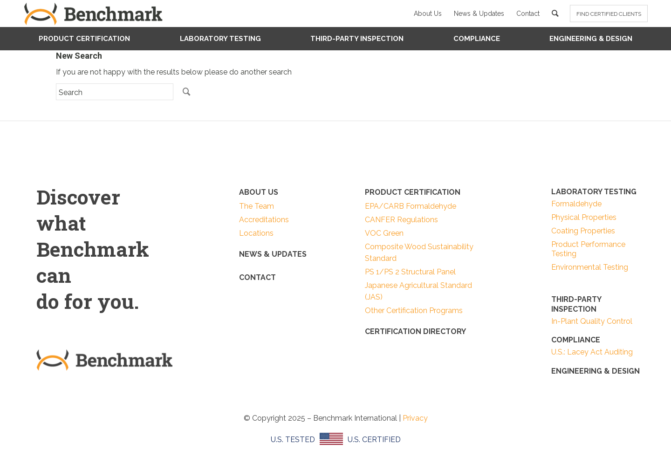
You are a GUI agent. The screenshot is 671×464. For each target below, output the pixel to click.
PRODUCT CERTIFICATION (412, 192)
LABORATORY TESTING (594, 191)
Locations (256, 233)
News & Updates (479, 13)
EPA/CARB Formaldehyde (410, 206)
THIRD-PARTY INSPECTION (576, 304)
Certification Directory (415, 331)
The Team (256, 206)
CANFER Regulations (401, 219)
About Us (428, 13)
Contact (528, 13)
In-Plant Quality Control (591, 321)
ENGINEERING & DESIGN (595, 371)
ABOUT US (258, 192)
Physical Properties (583, 217)
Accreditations (264, 219)
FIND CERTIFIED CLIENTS (608, 14)
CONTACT (257, 277)
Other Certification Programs (414, 310)
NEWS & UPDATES (273, 254)
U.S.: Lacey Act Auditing (592, 352)
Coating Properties (583, 230)
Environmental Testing (589, 267)
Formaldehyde (576, 203)
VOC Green (384, 233)
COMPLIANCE (575, 339)
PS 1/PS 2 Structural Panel (410, 271)
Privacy (415, 418)
